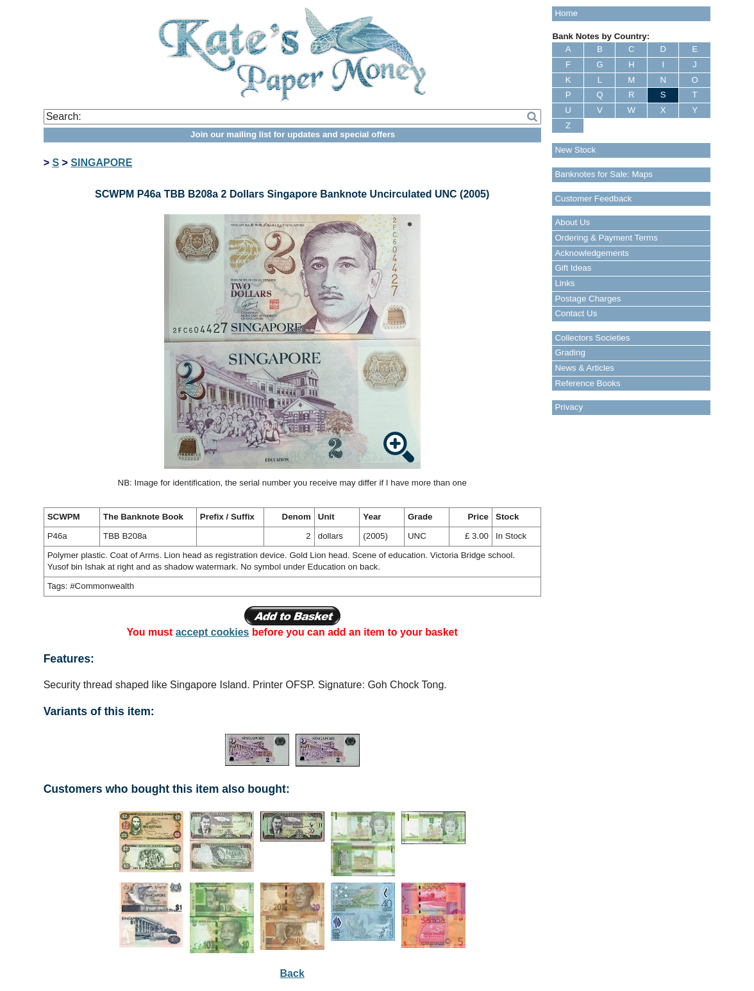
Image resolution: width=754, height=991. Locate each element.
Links (564, 283)
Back (292, 973)
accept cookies (212, 632)
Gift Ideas (573, 268)
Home (566, 13)
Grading (570, 352)
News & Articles (584, 368)
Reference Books (587, 383)
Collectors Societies (592, 338)
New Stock (575, 150)
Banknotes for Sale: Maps (604, 174)
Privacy (569, 407)
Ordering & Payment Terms (606, 237)
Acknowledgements (592, 253)
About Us (572, 222)
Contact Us (576, 313)
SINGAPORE (101, 162)
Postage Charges (588, 298)
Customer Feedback (593, 198)
